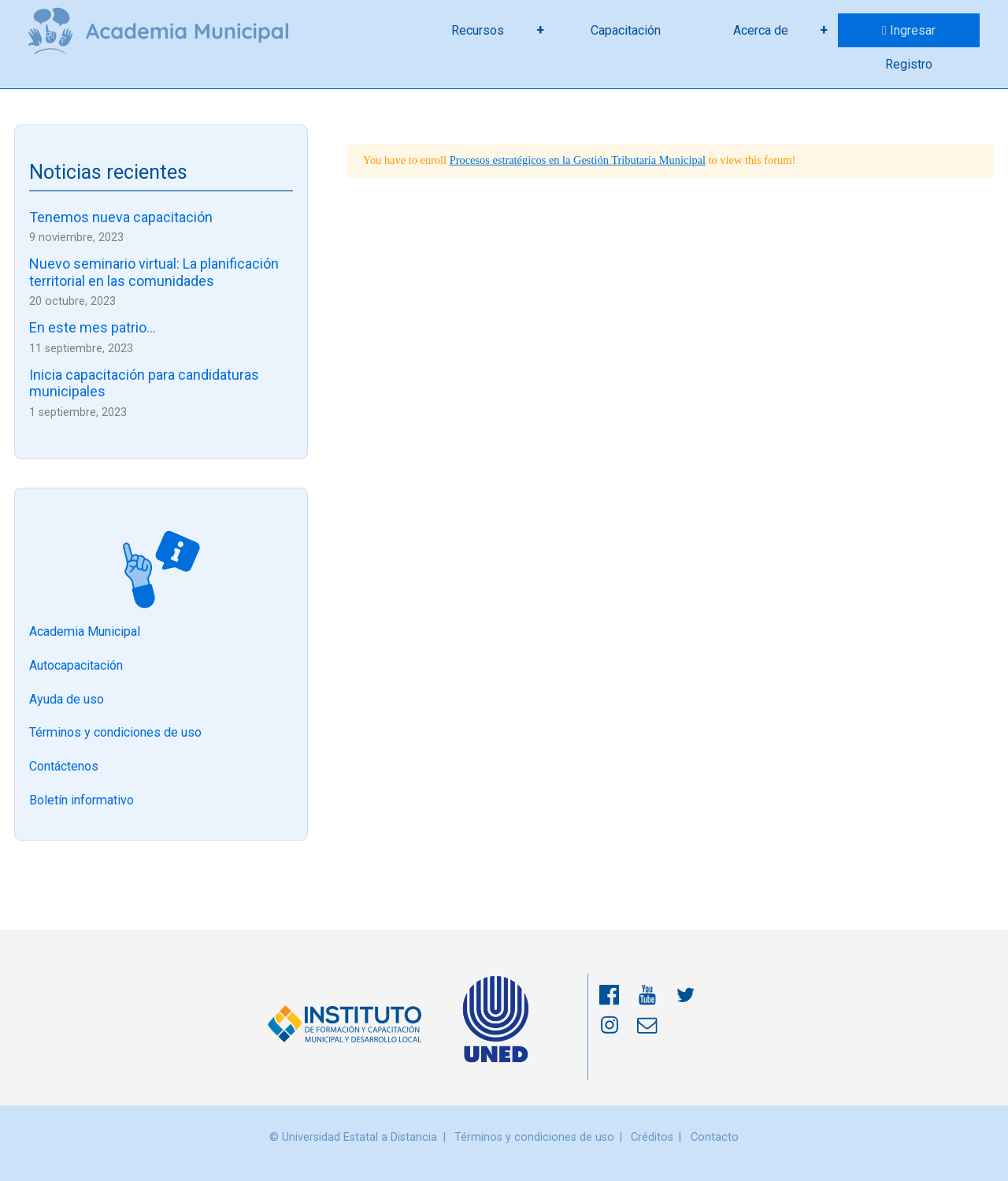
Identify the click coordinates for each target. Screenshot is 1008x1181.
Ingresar (913, 30)
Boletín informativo (81, 800)
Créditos (652, 1137)
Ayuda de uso (66, 699)
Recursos (477, 30)
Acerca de (760, 30)
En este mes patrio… (92, 327)
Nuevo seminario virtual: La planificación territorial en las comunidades (154, 272)
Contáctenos (63, 766)
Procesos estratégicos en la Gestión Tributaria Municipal (578, 160)
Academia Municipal (84, 631)
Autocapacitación (76, 665)
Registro (908, 64)
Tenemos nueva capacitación (121, 217)
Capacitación (626, 30)
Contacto (715, 1137)
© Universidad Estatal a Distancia (353, 1137)
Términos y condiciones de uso (115, 733)
